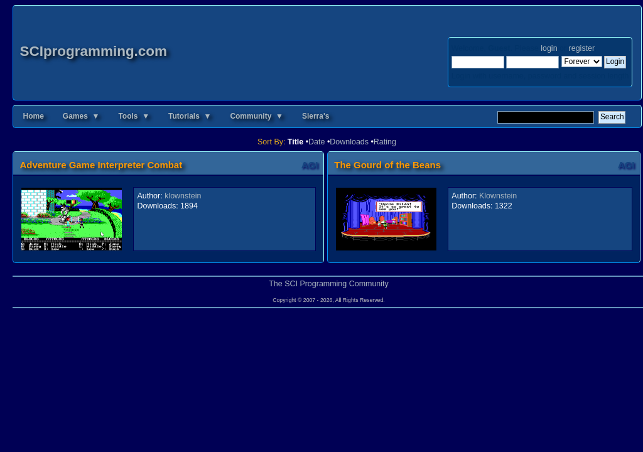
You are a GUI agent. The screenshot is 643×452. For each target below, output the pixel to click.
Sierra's (316, 116)
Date (316, 141)
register (582, 48)
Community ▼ (256, 116)
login (549, 48)
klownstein (183, 195)
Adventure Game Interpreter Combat (100, 164)
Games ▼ (81, 116)
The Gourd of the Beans (387, 164)
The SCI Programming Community (329, 283)
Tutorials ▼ (189, 116)
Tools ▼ (133, 116)
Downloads (349, 141)
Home (33, 116)
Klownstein (498, 195)
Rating (385, 141)
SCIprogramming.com (93, 51)
